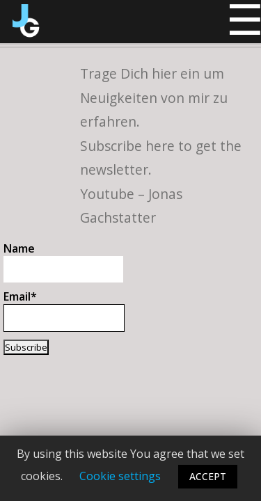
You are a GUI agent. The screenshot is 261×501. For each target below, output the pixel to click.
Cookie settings (120, 476)
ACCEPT (207, 476)
